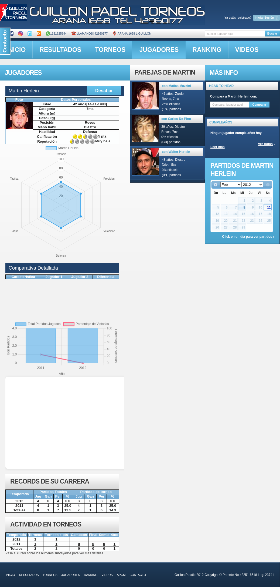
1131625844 (56, 33)
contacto (137, 574)
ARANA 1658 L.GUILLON (131, 33)
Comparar (259, 104)
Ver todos (265, 144)
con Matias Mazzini (176, 86)
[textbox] (235, 34)
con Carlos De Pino (176, 119)
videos (247, 49)
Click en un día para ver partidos (247, 237)
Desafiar (104, 90)
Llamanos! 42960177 (89, 33)
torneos (110, 49)
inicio (10, 574)
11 (269, 207)
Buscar (272, 33)
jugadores (159, 49)
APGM (121, 574)
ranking (206, 49)
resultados (60, 49)
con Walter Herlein (176, 152)
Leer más (217, 147)
